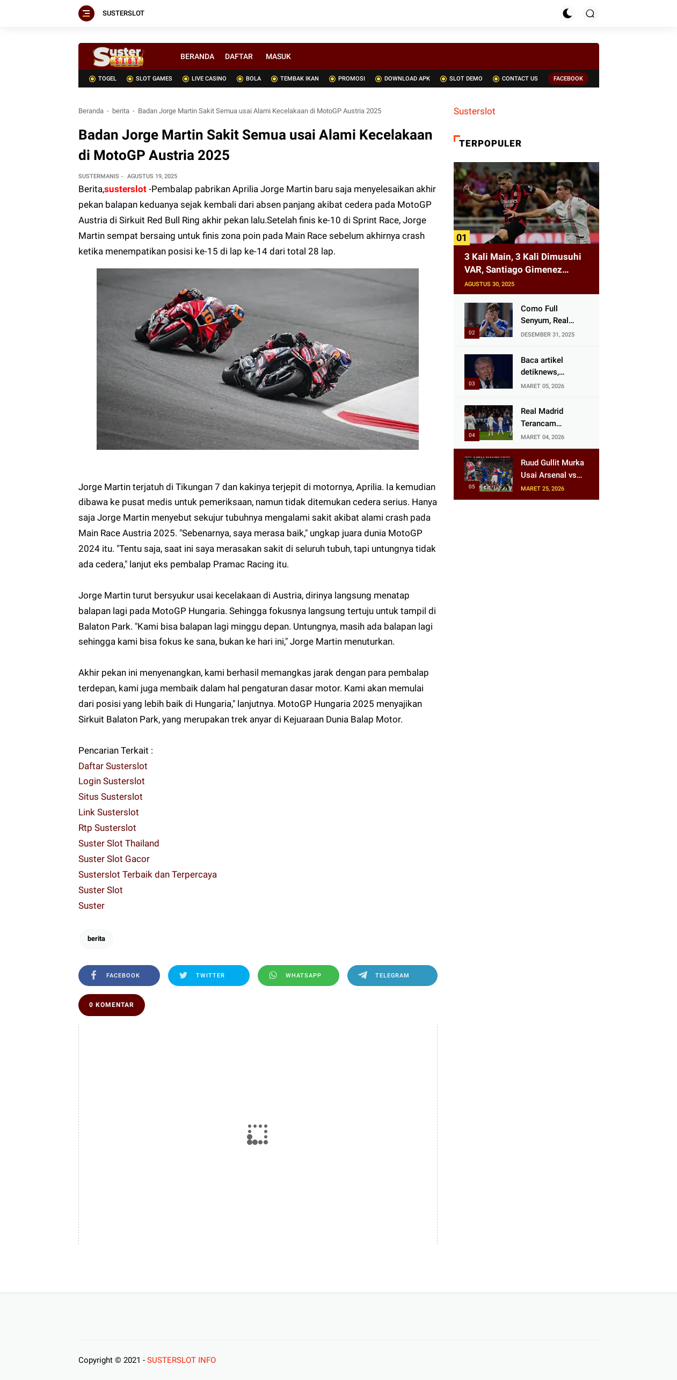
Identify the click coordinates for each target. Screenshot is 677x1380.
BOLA (249, 78)
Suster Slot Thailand (118, 843)
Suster (91, 905)
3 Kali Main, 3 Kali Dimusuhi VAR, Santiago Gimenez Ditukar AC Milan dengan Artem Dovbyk (522, 263)
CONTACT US (515, 78)
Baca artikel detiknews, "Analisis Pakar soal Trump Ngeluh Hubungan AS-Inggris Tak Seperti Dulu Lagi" (553, 366)
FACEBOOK (568, 78)
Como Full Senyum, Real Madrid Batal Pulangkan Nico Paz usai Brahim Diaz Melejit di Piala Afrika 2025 (552, 315)
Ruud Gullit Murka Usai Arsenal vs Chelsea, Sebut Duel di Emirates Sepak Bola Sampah (552, 469)
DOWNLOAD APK (402, 78)
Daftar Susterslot (113, 766)
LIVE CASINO (205, 78)
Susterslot (475, 111)
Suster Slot (100, 890)
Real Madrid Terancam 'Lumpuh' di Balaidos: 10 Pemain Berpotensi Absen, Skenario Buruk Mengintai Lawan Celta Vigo (553, 417)
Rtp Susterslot (107, 827)
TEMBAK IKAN (295, 78)
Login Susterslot (111, 781)
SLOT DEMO (461, 78)
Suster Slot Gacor (114, 858)
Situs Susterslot (110, 796)
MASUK (278, 56)
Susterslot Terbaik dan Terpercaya (147, 874)
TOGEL (103, 78)
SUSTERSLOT (123, 13)
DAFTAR (239, 56)
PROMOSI (347, 78)
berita (120, 111)
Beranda (91, 111)
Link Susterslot (108, 812)
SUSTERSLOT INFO (181, 1360)
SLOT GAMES (149, 78)
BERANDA (197, 56)
